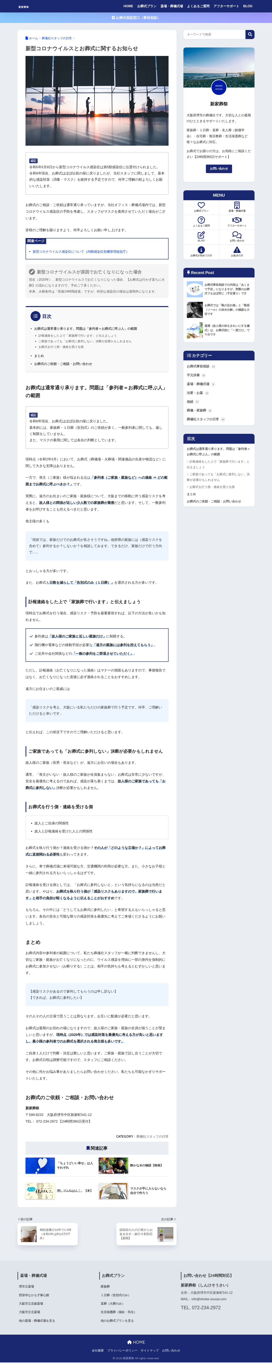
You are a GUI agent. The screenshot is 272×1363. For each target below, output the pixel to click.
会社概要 (98, 1351)
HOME (128, 6)
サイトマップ (150, 1351)
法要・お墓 (198, 394)
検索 (250, 34)
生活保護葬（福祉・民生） (120, 1312)
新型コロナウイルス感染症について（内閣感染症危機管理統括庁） (84, 251)
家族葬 (105, 1286)
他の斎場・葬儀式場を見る (38, 1321)
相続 (193, 403)
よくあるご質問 (198, 6)
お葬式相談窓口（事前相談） (136, 18)
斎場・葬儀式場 (172, 6)
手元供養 (197, 376)
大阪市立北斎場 (30, 1312)
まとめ (39, 355)
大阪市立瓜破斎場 (32, 1303)
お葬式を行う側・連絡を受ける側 (61, 346)
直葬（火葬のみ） (113, 1303)
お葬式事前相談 (202, 367)
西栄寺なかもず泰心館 (35, 1295)
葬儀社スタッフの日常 (152, 1136)
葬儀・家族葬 (200, 412)
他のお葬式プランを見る (118, 1321)
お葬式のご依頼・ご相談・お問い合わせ (63, 363)
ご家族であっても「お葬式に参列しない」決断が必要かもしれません (85, 341)
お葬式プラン (146, 6)
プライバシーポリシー (122, 1351)
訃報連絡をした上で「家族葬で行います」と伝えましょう (77, 335)
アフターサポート (226, 6)
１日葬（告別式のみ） (117, 1295)
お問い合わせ (219, 168)
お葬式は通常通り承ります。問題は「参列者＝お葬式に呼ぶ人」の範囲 (85, 328)
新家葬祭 (28, 6)
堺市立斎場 (27, 1286)
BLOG (248, 6)
